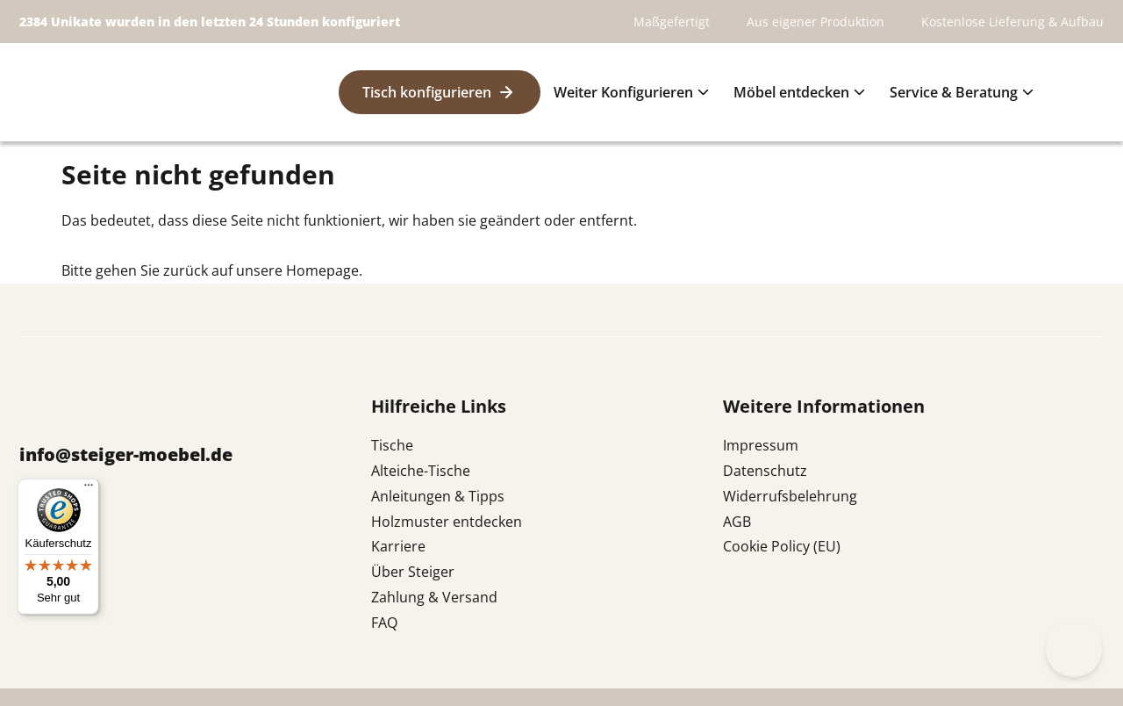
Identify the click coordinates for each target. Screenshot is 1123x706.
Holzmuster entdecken (446, 521)
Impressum (760, 445)
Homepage (322, 270)
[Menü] (88, 489)
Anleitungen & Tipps (437, 496)
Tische (392, 445)
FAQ (384, 622)
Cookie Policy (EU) (781, 546)
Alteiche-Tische (420, 470)
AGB (737, 521)
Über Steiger (412, 571)
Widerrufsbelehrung (790, 496)
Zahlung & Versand (434, 597)
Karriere (398, 546)
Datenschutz (765, 470)
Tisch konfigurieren (426, 92)
